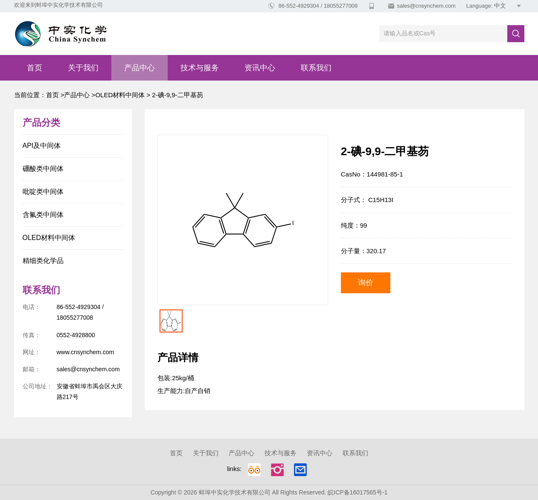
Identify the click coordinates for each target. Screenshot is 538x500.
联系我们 (316, 68)
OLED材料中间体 (120, 94)
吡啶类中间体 (43, 191)
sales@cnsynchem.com (426, 6)
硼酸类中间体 (43, 168)
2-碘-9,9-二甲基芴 (176, 94)
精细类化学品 (43, 260)
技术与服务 (199, 68)
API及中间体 (42, 145)
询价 (365, 282)
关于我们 (83, 68)
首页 (34, 68)
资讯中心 (259, 68)
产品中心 (139, 68)
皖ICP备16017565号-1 (357, 492)
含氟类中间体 (43, 214)
